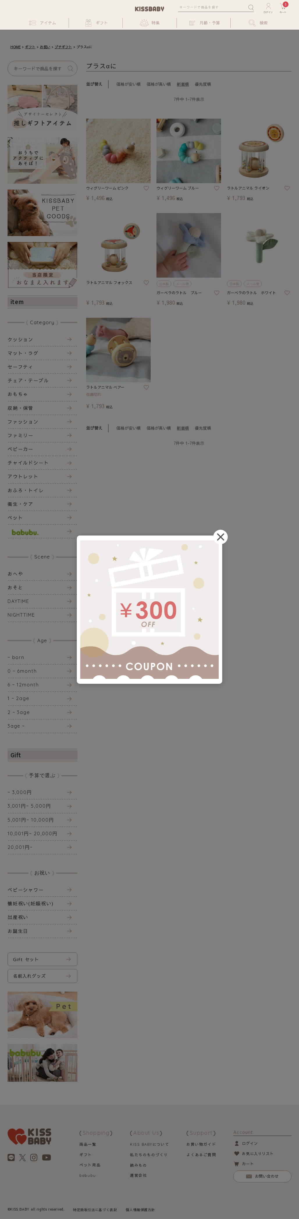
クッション (21, 339)
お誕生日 (18, 931)
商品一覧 (87, 1144)
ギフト (30, 46)
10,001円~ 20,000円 (33, 833)
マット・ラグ (23, 353)
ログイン (250, 1143)
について (150, 1144)
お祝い (45, 46)
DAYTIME (18, 601)
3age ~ (16, 726)
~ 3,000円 (20, 792)
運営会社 (138, 1175)
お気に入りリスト (258, 1153)
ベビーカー (21, 449)
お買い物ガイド (201, 1144)
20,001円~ (20, 847)
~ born (16, 657)
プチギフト (63, 46)
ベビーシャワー (26, 889)
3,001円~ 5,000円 (29, 806)
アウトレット (23, 476)
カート (248, 1164)
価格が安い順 (128, 84)
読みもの (138, 1165)
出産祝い (18, 917)
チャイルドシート (28, 462)
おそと (15, 587)
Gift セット (26, 959)
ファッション (23, 421)
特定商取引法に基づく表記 (95, 1210)
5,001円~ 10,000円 (31, 820)
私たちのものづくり (149, 1154)
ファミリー (21, 435)
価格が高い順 (159, 84)
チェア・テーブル (28, 380)
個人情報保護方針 (140, 1210)
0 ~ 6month (22, 671)
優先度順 (203, 84)
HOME (15, 46)
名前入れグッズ (29, 976)
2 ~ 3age (19, 712)
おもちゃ (18, 394)
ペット (15, 517)
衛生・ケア (21, 504)
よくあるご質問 (201, 1154)
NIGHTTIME (21, 615)
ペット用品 (90, 1165)
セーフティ (21, 366)
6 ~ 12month (23, 685)
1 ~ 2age (18, 698)
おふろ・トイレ (26, 490)
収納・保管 (21, 408)
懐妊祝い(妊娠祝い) (31, 903)
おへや (15, 573)
